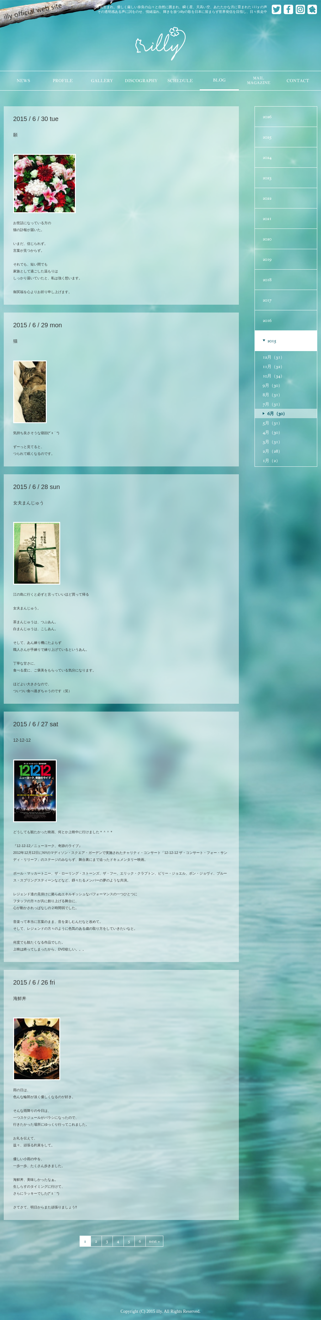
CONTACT (298, 80)
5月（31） (272, 423)
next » (154, 1241)
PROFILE (63, 80)
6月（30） (277, 413)
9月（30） (272, 385)
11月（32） (274, 366)
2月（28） (272, 451)
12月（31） (274, 357)
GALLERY (102, 80)
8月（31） (272, 394)
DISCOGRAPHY (141, 80)
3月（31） (272, 441)
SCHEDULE (180, 80)
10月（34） (274, 376)
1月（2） (271, 460)
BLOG (219, 80)
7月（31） (272, 404)
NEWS (23, 80)
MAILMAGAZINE (258, 81)
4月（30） (272, 432)
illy (160, 44)
